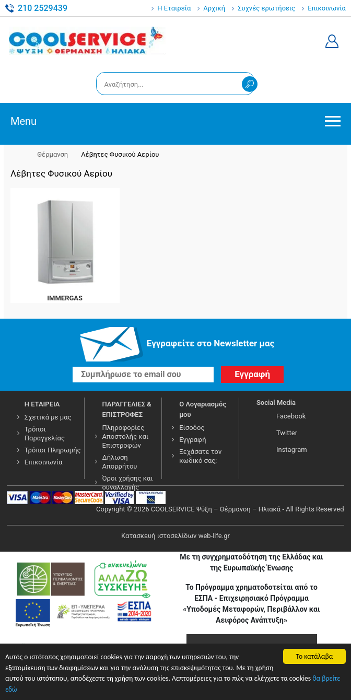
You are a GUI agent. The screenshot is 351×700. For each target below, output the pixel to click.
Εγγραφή (192, 440)
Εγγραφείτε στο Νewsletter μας (211, 343)
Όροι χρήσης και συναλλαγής (127, 482)
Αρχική (214, 8)
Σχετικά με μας (48, 417)
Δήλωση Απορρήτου (119, 461)
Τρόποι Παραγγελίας (45, 433)
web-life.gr (214, 536)
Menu (23, 121)
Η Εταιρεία (174, 8)
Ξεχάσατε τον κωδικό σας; (200, 456)
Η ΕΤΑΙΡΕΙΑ (42, 404)
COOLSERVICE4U (87, 41)
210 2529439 (42, 8)
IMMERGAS (65, 298)
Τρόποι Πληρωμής (53, 450)
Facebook (291, 416)
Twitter (286, 433)
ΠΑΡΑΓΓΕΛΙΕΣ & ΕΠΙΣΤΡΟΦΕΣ (126, 409)
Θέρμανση (52, 154)
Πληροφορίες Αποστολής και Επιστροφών (125, 436)
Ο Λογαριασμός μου (202, 409)
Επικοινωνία (327, 8)
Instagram (291, 449)
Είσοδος (191, 427)
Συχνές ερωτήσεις (266, 8)
